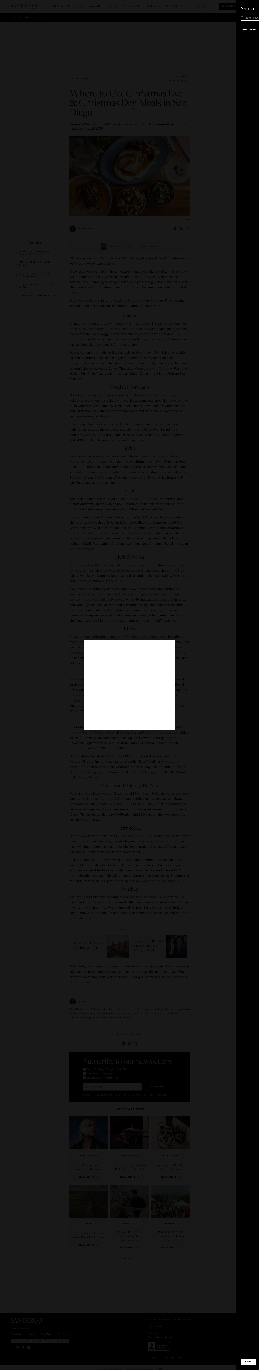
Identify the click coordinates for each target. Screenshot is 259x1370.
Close (247, 8)
